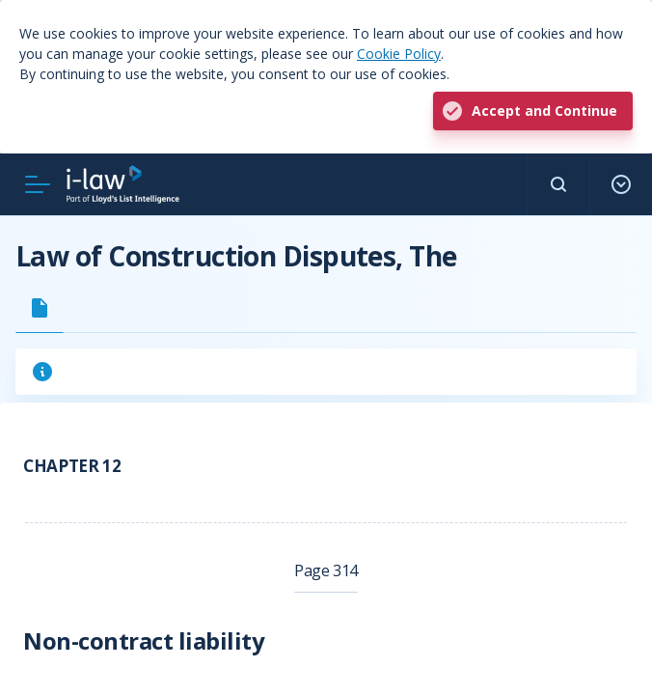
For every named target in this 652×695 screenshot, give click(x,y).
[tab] (39, 308)
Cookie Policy (399, 53)
